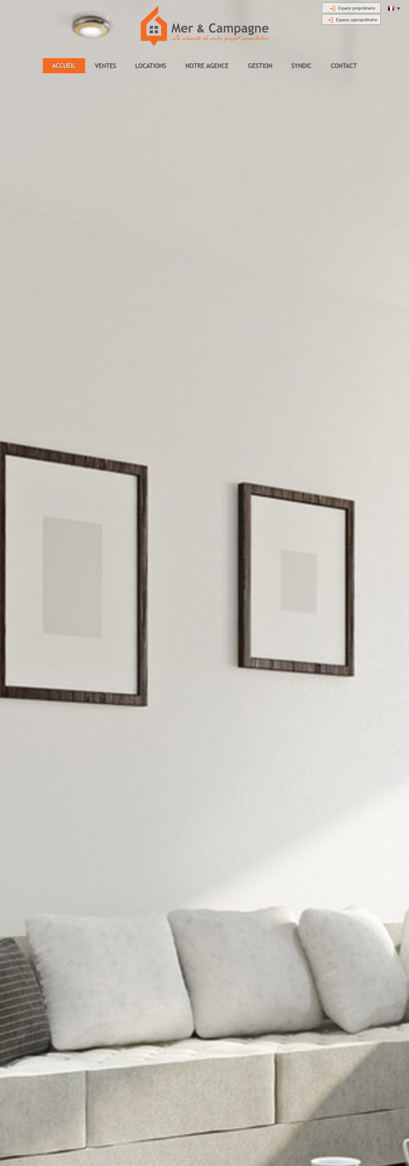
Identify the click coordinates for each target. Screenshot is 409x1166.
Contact (344, 66)
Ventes (105, 66)
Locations (150, 66)
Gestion (260, 66)
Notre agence (206, 66)
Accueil (63, 66)
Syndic (301, 66)
